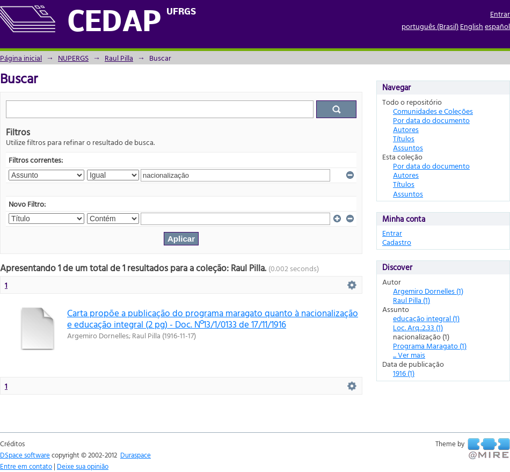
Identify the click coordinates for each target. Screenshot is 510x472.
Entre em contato (26, 466)
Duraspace (135, 454)
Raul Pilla (119, 57)
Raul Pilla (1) (411, 300)
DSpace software (25, 454)
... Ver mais (409, 354)
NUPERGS (73, 57)
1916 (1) (403, 373)
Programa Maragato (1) (430, 345)
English (471, 26)
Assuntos (408, 147)
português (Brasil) (430, 26)
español (497, 26)
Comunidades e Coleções (433, 111)
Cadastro (396, 242)
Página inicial (21, 57)
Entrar (500, 13)
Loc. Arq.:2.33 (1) (418, 327)
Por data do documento (431, 120)
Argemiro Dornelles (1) (428, 290)
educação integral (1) (426, 318)
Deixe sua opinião (82, 466)
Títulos (403, 138)
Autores (406, 129)
